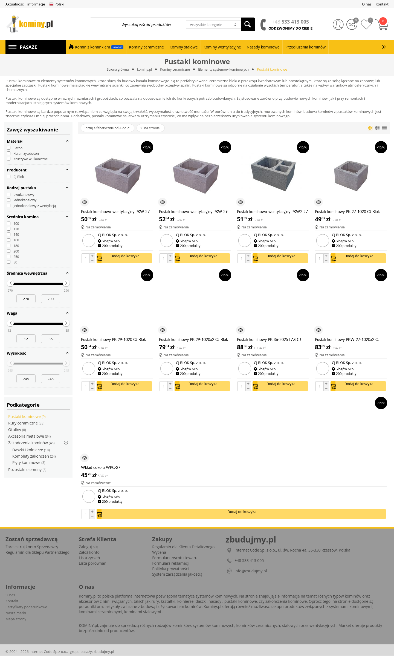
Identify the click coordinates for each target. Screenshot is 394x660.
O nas (10, 599)
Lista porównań (92, 567)
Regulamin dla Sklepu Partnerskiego (37, 556)
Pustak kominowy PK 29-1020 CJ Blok (113, 340)
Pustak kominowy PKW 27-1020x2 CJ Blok (347, 340)
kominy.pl (142, 69)
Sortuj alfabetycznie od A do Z (110, 128)
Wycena (159, 556)
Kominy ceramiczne (174, 69)
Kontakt (11, 605)
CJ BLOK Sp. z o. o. (113, 234)
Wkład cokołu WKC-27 (100, 470)
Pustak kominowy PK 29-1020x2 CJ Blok (193, 340)
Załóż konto (89, 556)
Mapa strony (15, 623)
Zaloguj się (88, 551)
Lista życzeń (89, 562)
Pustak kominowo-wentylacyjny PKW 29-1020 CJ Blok (194, 211)
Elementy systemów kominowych (226, 69)
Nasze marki (15, 617)
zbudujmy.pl (104, 655)
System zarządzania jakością (177, 578)
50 (160, 128)
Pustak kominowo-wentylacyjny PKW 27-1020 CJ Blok (116, 211)
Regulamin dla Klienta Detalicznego (183, 551)
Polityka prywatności (170, 573)
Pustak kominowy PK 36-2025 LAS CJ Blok (269, 340)
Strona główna (114, 69)
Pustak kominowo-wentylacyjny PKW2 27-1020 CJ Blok (273, 211)
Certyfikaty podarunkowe (26, 611)
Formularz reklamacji (171, 567)
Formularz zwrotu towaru (174, 562)
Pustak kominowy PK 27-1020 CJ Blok (347, 211)
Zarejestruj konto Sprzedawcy (31, 551)
